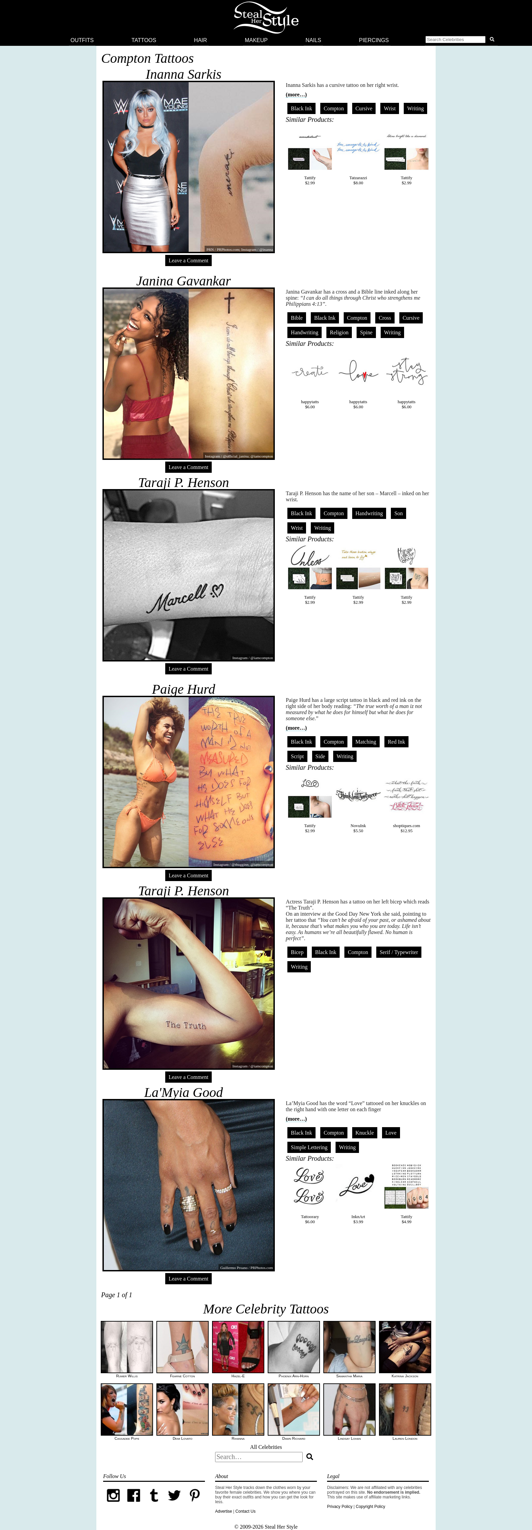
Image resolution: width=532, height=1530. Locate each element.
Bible (297, 318)
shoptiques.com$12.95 (406, 803)
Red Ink (396, 742)
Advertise (223, 1511)
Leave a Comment (188, 260)
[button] (461, 40)
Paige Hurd (183, 689)
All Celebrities (266, 1447)
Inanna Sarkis (183, 74)
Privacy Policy (340, 1506)
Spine (366, 332)
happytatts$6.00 (310, 379)
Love (391, 1133)
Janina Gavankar (183, 280)
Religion (339, 332)
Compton (334, 108)
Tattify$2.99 (310, 155)
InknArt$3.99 (358, 1194)
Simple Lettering (309, 1147)
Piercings (374, 40)
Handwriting (304, 332)
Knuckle (365, 1133)
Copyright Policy (370, 1506)
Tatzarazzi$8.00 (358, 155)
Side (320, 756)
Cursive (364, 108)
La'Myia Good (183, 1092)
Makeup (256, 40)
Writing (415, 108)
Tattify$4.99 (406, 1194)
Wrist (390, 108)
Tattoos (144, 40)
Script (297, 756)
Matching (366, 742)
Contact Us (245, 1511)
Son (398, 513)
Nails (313, 40)
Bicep (297, 952)
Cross (385, 318)
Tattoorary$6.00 (310, 1194)
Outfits (82, 40)
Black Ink (301, 108)
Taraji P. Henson (183, 482)
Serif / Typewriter (399, 952)
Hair (200, 40)
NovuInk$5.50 (358, 803)
